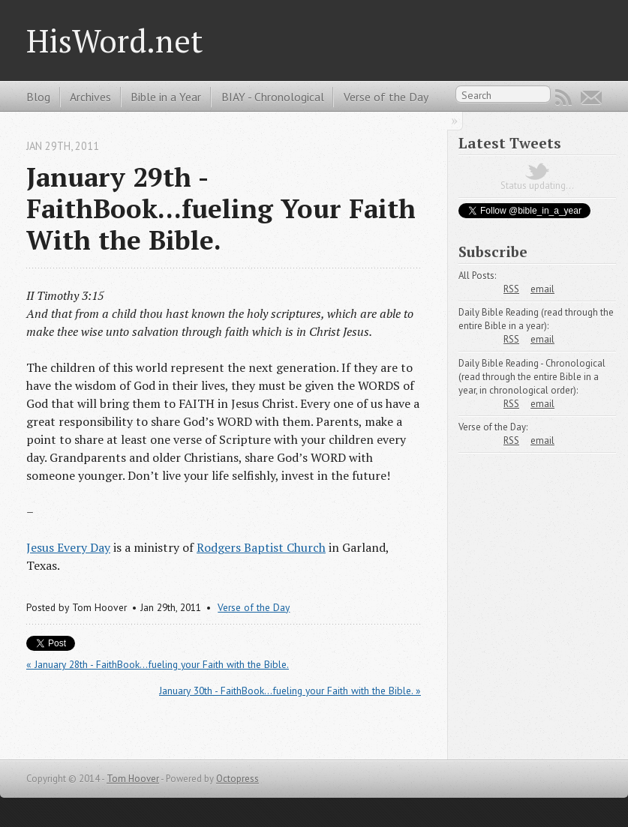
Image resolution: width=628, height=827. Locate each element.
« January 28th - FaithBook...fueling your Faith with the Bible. (157, 664)
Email (591, 97)
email (542, 289)
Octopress (237, 778)
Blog (38, 96)
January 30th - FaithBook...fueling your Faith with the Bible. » (290, 690)
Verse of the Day (386, 96)
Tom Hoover (133, 778)
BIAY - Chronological (272, 96)
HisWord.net (114, 40)
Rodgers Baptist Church (261, 547)
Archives (90, 96)
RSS (563, 97)
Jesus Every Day (68, 547)
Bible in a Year (166, 96)
